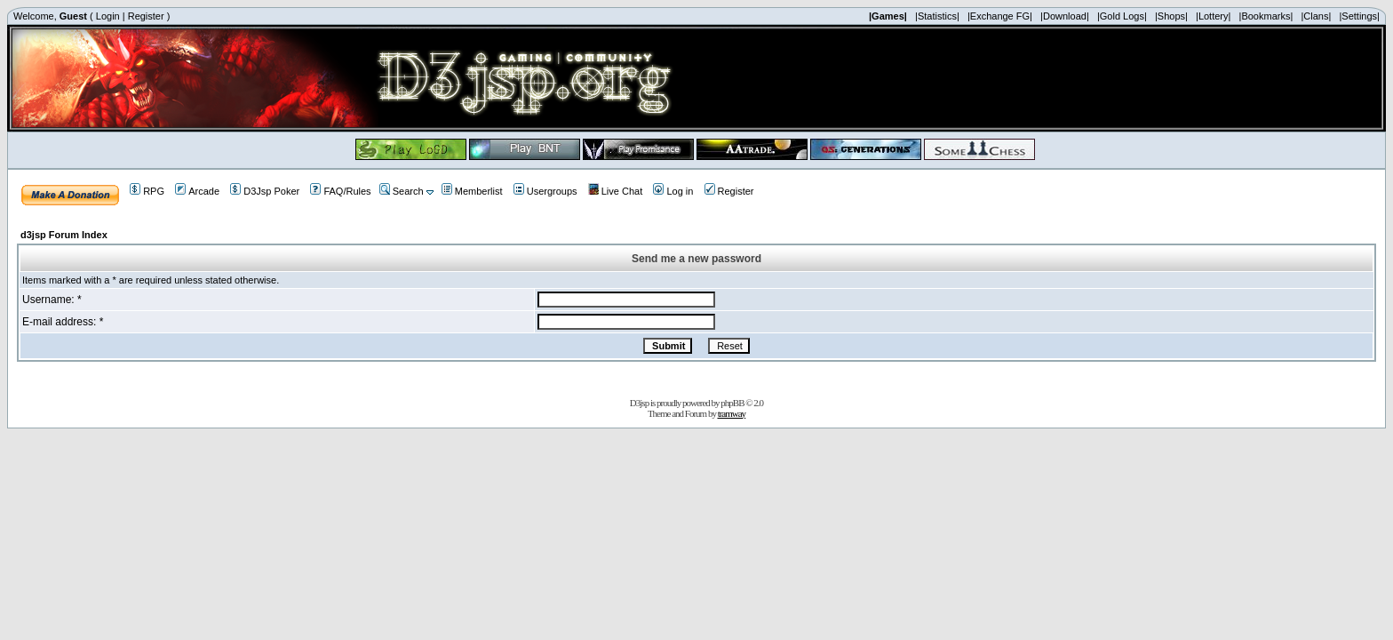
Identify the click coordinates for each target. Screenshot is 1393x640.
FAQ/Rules (340, 191)
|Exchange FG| (999, 16)
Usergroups (545, 191)
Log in (673, 191)
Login (108, 16)
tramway (731, 413)
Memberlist (472, 191)
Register (146, 16)
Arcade (197, 191)
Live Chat (615, 191)
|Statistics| (937, 16)
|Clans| (1316, 16)
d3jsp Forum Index (63, 234)
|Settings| (1359, 16)
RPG (147, 191)
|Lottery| (1213, 16)
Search (401, 191)
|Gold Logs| (1122, 16)
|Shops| (1171, 16)
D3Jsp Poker (264, 191)
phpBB (732, 402)
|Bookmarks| (1266, 16)
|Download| (1064, 16)
